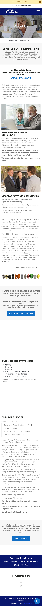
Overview (13, 40)
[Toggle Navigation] (32, 40)
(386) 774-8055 (25, 6)
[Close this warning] (40, 2)
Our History (24, 40)
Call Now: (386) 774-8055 (21, 313)
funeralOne (28, 603)
